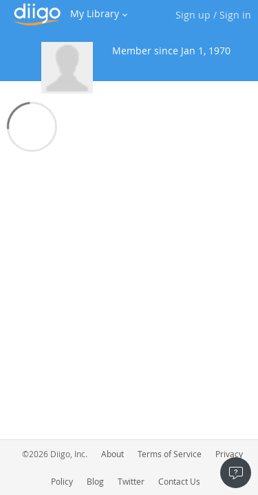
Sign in (235, 14)
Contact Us (179, 481)
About (112, 453)
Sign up (193, 14)
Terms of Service (170, 453)
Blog (95, 481)
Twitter (131, 481)
